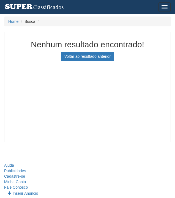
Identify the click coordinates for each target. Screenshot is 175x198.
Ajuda (9, 165)
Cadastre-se (14, 176)
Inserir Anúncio (23, 193)
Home (13, 21)
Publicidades (15, 171)
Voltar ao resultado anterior (87, 56)
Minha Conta (15, 182)
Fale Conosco (16, 187)
